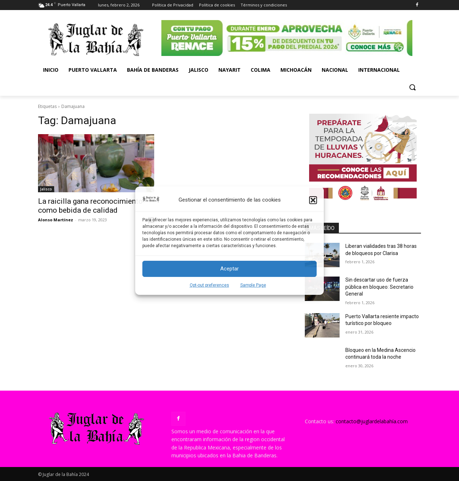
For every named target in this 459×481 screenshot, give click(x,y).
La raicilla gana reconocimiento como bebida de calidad (90, 205)
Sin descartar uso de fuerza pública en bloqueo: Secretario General (379, 287)
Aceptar (229, 268)
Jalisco (46, 189)
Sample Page (253, 285)
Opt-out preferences (209, 285)
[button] (313, 200)
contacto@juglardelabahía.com (372, 421)
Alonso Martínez (55, 219)
